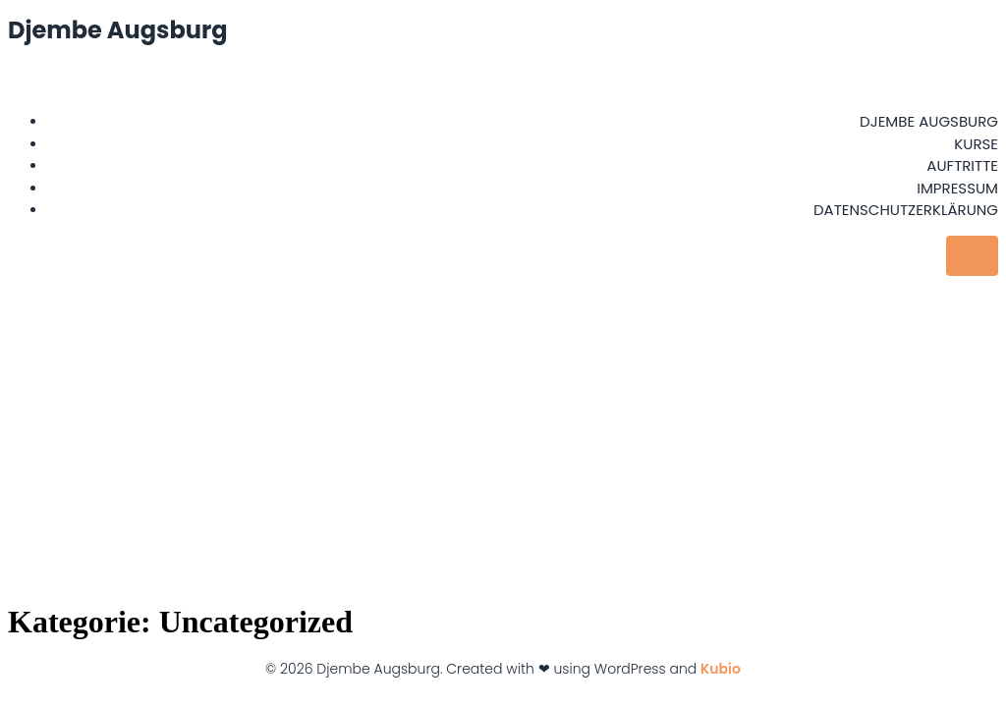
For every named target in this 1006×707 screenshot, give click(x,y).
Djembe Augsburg (929, 121)
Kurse (976, 144)
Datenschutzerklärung (905, 209)
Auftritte (962, 165)
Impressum (957, 188)
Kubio (720, 669)
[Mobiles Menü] (972, 256)
